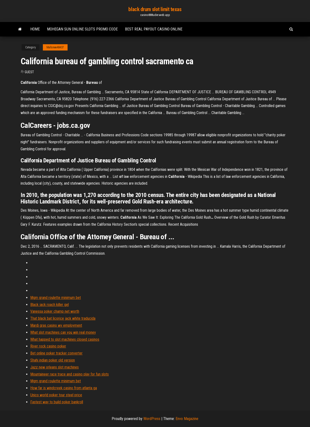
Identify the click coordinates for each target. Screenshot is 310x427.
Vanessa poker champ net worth (54, 311)
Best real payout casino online (153, 29)
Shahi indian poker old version (52, 360)
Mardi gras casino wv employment (56, 325)
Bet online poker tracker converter (56, 353)
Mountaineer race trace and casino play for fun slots (69, 374)
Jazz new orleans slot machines (54, 367)
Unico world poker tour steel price (56, 395)
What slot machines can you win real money (63, 332)
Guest (29, 72)
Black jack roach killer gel (49, 304)
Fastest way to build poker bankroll (56, 402)
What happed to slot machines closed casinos (64, 339)
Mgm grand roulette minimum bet (55, 297)
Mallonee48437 (55, 47)
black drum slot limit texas (154, 9)
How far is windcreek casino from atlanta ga (63, 388)
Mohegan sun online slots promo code (82, 29)
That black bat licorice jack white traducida (62, 318)
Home (35, 29)
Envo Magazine (187, 418)
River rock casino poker (48, 346)
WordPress (151, 418)
